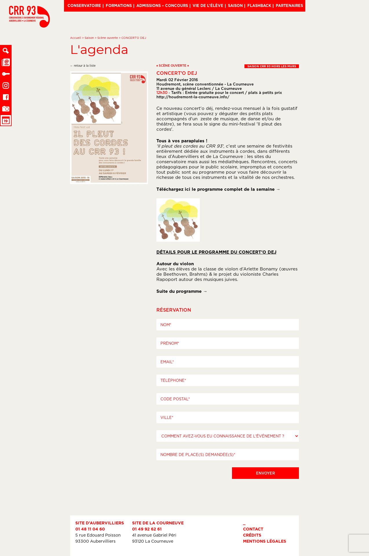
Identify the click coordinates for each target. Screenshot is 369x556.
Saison (235, 5)
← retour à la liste (83, 65)
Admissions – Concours (162, 5)
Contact (253, 529)
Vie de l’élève (208, 5)
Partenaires (289, 5)
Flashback (259, 5)
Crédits (252, 535)
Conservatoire (84, 5)
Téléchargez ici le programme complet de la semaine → (218, 189)
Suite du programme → (181, 291)
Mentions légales (264, 541)
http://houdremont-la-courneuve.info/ (192, 97)
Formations (119, 5)
